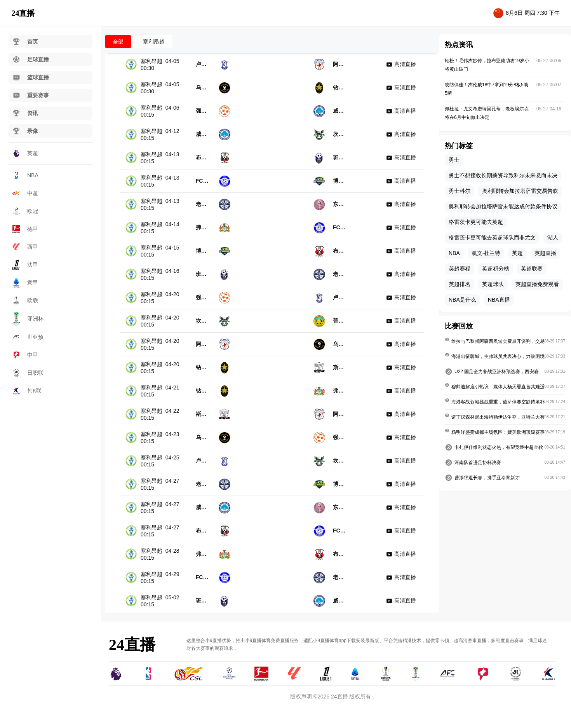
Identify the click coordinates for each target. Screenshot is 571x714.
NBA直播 (499, 300)
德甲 (25, 229)
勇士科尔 (459, 191)
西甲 (25, 247)
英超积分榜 (495, 268)
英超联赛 (532, 268)
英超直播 (545, 253)
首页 (25, 41)
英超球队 (493, 284)
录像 (25, 131)
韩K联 (27, 391)
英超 (25, 153)
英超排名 (459, 284)
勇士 (454, 160)
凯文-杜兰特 (486, 253)
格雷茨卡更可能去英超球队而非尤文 (492, 237)
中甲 (25, 355)
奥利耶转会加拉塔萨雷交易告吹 (520, 191)
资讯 (25, 113)
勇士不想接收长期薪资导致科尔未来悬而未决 (503, 175)
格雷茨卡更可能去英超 (476, 222)
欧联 (25, 300)
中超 (25, 193)
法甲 (25, 264)
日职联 (28, 373)
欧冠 (25, 211)
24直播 (23, 13)
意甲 (25, 282)
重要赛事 (30, 95)
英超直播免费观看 (537, 284)
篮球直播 (30, 77)
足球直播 (30, 59)
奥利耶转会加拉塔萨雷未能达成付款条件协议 (503, 206)
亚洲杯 (28, 319)
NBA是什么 (462, 300)
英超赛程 (459, 268)
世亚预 (28, 337)
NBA (25, 175)
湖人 (552, 237)
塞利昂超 (154, 41)
